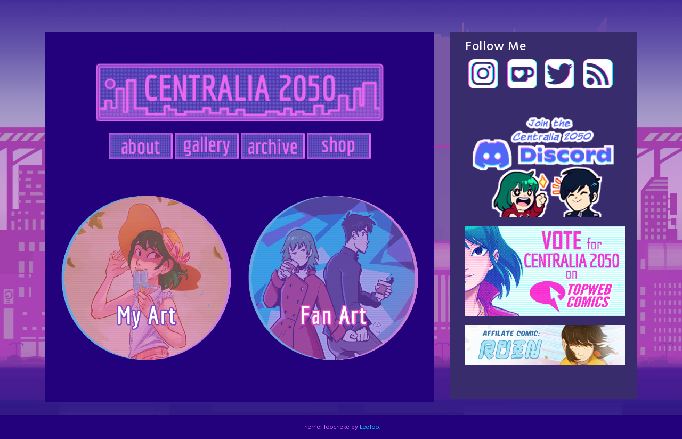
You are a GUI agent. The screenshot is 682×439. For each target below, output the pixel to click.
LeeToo (369, 427)
